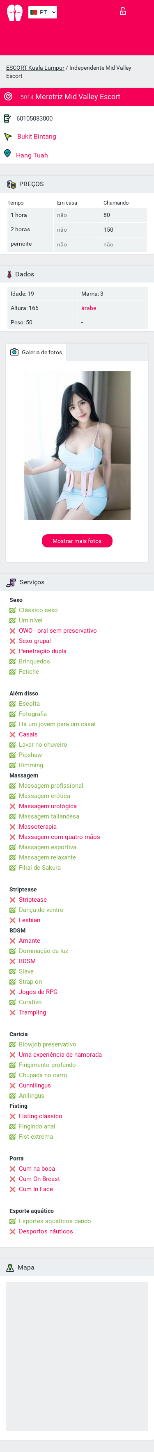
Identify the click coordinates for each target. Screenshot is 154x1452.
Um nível (31, 620)
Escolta (29, 703)
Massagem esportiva (47, 847)
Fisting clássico (40, 1116)
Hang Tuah (26, 154)
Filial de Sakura (40, 867)
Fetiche (29, 671)
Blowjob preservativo (47, 1044)
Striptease (33, 899)
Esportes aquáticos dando (55, 1221)
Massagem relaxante (47, 857)
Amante (29, 940)
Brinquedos (34, 661)
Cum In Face (36, 1189)
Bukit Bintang (30, 136)
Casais (28, 734)
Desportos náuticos (46, 1231)
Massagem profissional (51, 785)
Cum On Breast (39, 1179)
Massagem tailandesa (49, 816)
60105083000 (34, 118)
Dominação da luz (43, 951)
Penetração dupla (43, 651)
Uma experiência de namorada (60, 1054)
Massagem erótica (44, 796)
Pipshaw (30, 755)
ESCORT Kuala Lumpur (35, 67)
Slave (26, 971)
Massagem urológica (48, 806)
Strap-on (30, 981)
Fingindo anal (37, 1126)
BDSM (27, 961)
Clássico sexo (38, 610)
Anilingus (31, 1095)
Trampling (32, 1012)
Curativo (30, 1002)
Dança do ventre (41, 910)
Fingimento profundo (47, 1065)
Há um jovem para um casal (57, 724)
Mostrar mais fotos (77, 541)
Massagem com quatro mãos (59, 837)
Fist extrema (36, 1136)
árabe (88, 308)
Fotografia (33, 714)
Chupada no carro (43, 1075)
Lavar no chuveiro (43, 744)
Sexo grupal (35, 641)
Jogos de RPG (38, 992)
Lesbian (29, 920)
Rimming (31, 765)
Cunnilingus (35, 1085)
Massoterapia (38, 826)
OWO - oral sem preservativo (58, 630)
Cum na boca (37, 1168)
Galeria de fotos (36, 352)
